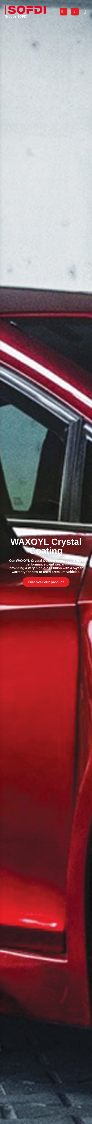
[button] (84, 11)
